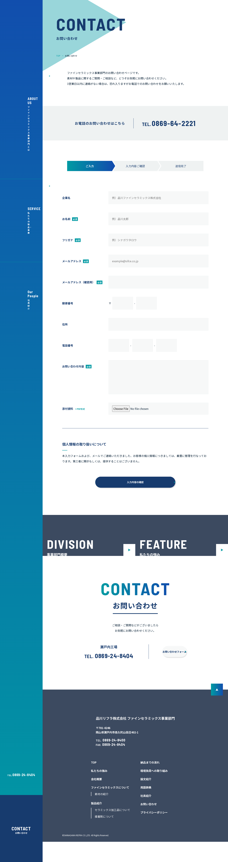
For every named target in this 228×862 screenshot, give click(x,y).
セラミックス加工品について (112, 830)
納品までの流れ (149, 783)
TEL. (169, 124)
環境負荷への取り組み (154, 791)
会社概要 (96, 799)
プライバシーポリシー (154, 833)
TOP (93, 783)
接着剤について (104, 837)
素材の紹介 (101, 814)
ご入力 (90, 166)
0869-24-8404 (23, 775)
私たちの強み (99, 791)
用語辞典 (145, 808)
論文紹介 (145, 799)
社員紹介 (145, 816)
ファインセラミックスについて (110, 808)
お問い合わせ (148, 824)
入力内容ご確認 (135, 166)
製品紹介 (96, 824)
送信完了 (180, 166)
